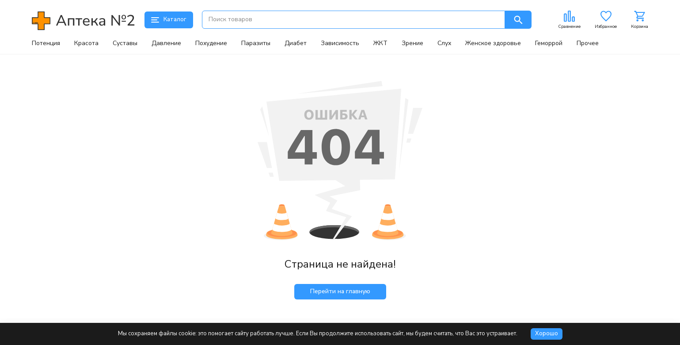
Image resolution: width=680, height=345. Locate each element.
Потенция (46, 43)
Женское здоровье (493, 43)
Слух (444, 43)
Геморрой (548, 43)
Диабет (296, 43)
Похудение (211, 43)
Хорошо (546, 333)
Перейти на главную (340, 291)
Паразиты (255, 43)
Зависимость (340, 43)
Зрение (412, 43)
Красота (86, 43)
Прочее (588, 43)
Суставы (125, 43)
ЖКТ (380, 43)
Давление (166, 43)
